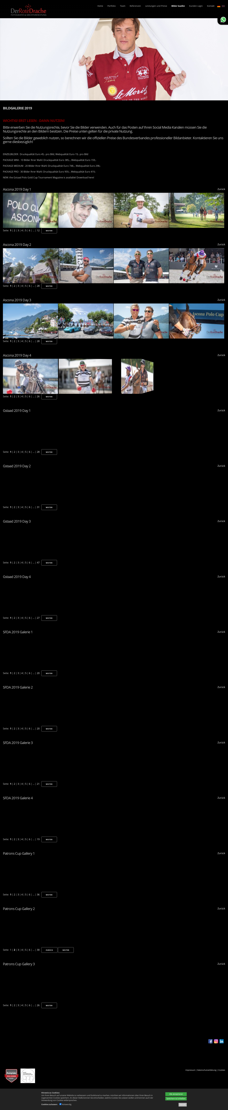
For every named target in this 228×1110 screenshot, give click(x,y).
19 (38, 839)
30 (38, 949)
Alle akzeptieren (176, 1094)
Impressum (190, 1070)
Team (122, 6)
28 (38, 285)
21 (38, 783)
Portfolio (111, 6)
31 (38, 507)
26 (38, 396)
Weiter (49, 231)
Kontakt (210, 6)
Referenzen (135, 6)
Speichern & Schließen (176, 1098)
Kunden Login (196, 6)
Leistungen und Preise (156, 6)
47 (38, 562)
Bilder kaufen (178, 6)
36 (38, 894)
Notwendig (65, 1104)
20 (38, 673)
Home (100, 6)
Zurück (221, 189)
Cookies (221, 1070)
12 (38, 230)
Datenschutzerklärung (206, 1070)
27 (38, 617)
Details (183, 1104)
